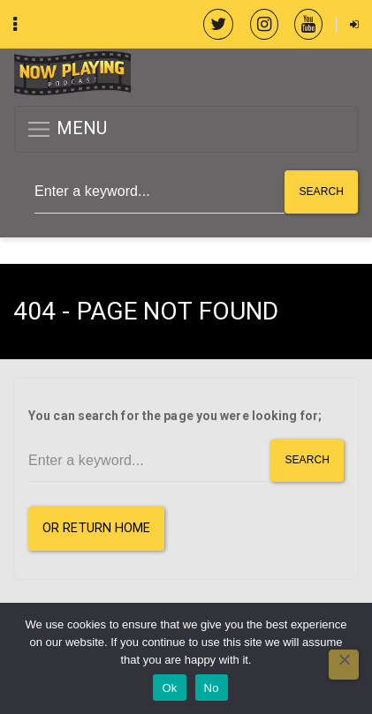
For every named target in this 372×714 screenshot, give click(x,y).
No (211, 688)
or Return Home (96, 528)
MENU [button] (67, 129)
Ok (169, 688)
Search (321, 191)
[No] (344, 665)
